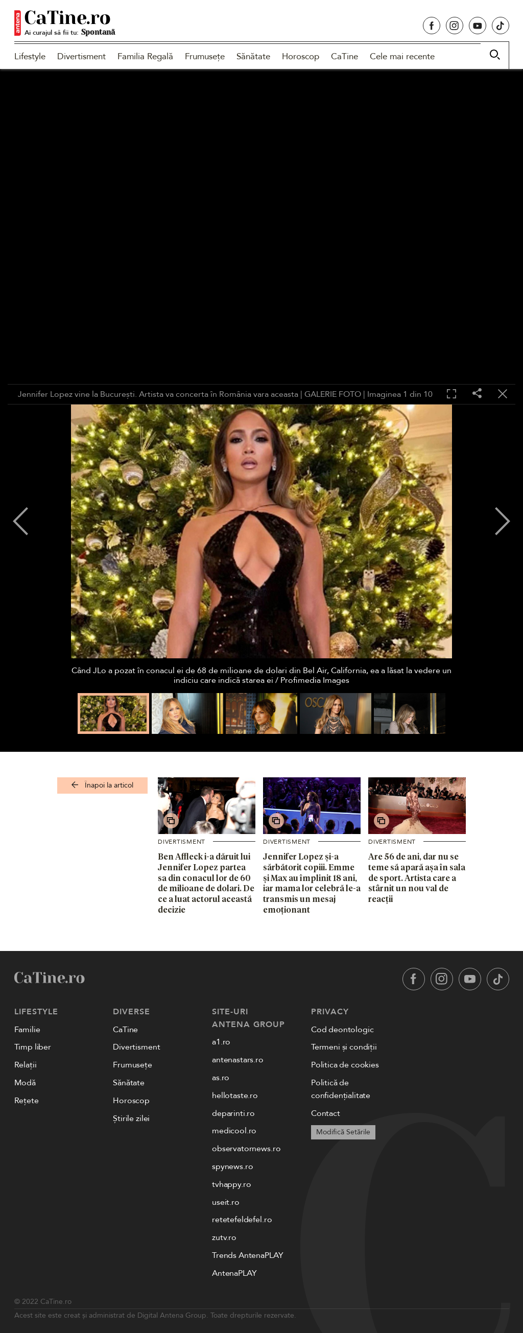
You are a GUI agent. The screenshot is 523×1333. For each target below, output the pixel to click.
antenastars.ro (238, 1059)
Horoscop (300, 56)
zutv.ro (224, 1237)
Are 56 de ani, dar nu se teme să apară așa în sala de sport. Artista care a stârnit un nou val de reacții (416, 877)
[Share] (477, 394)
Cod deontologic (342, 1029)
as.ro (220, 1077)
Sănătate (253, 56)
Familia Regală (145, 56)
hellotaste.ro (235, 1095)
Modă (25, 1082)
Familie (27, 1029)
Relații (25, 1064)
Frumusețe (205, 56)
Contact (325, 1113)
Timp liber (32, 1047)
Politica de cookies (345, 1064)
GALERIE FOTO (332, 394)
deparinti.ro (233, 1113)
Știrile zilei (131, 1118)
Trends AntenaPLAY (247, 1255)
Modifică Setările (343, 1132)
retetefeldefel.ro (242, 1219)
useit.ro (226, 1202)
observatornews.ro (246, 1148)
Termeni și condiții (344, 1047)
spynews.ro (232, 1166)
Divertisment (81, 56)
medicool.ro (234, 1130)
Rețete (26, 1100)
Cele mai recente (402, 56)
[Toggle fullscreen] (451, 394)
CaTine (344, 56)
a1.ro (221, 1042)
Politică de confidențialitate (340, 1089)
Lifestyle (29, 56)
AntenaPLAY (234, 1273)
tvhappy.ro (231, 1184)
